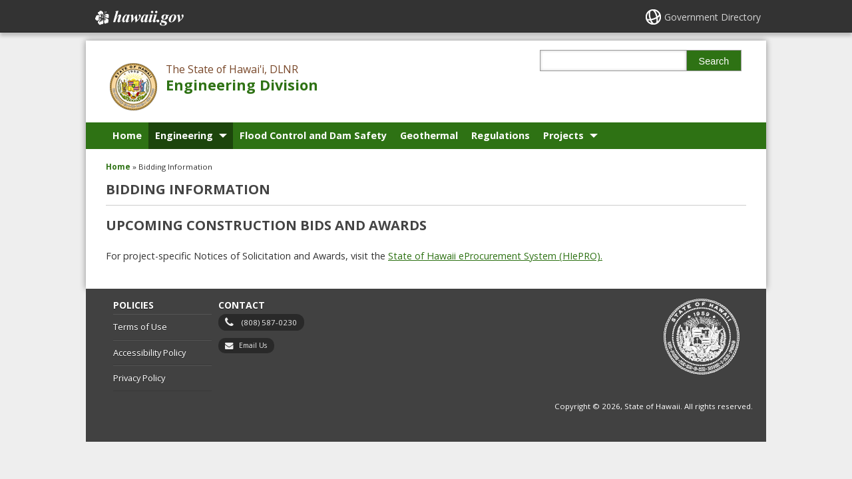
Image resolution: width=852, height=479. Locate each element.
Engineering (184, 135)
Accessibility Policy (149, 353)
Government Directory (712, 17)
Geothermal (429, 135)
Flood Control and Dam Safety (313, 135)
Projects (563, 135)
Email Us (253, 345)
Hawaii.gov (138, 18)
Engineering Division (242, 85)
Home (127, 135)
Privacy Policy (139, 378)
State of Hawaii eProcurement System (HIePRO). (495, 255)
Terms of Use (140, 327)
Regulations (500, 135)
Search (714, 61)
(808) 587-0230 (269, 322)
